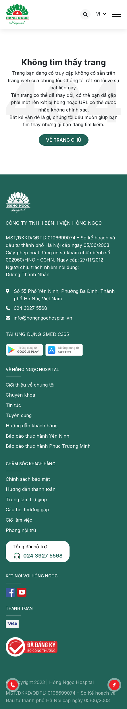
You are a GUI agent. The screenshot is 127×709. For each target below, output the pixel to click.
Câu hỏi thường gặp (27, 509)
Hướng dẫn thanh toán (30, 489)
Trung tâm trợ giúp (26, 499)
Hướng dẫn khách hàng (31, 426)
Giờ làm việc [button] (19, 520)
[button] (12, 685)
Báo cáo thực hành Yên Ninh (37, 436)
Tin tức (13, 405)
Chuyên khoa (20, 395)
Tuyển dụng (19, 415)
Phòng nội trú (21, 530)
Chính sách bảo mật (28, 479)
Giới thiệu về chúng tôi (30, 385)
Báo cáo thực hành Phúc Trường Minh (48, 446)
